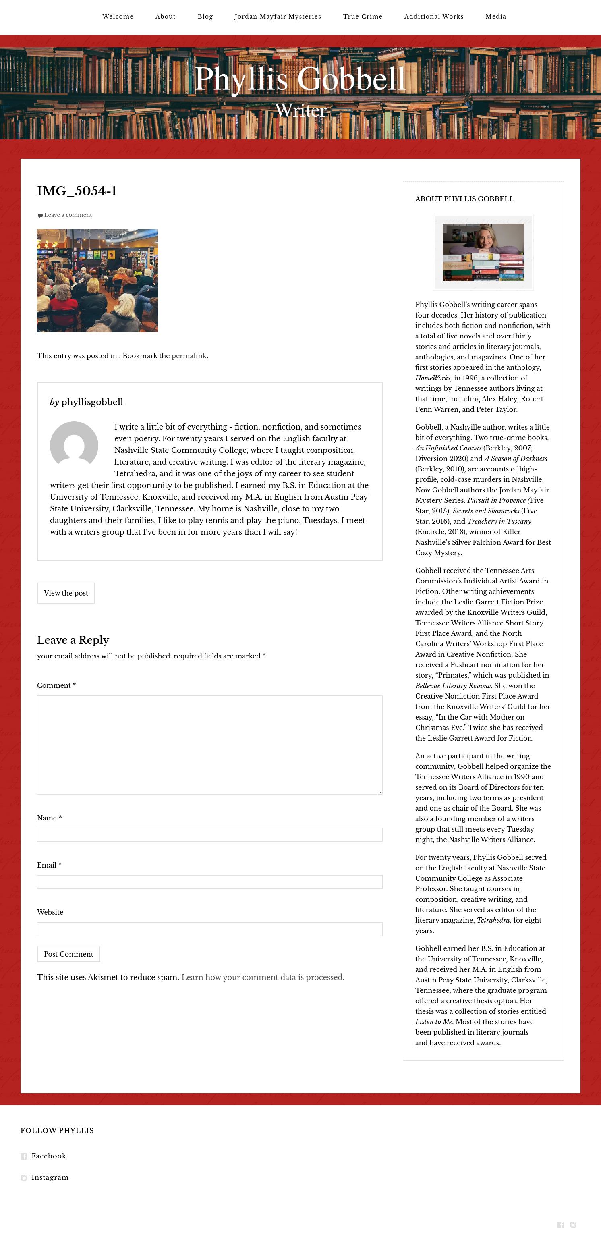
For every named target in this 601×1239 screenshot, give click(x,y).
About (165, 16)
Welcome (117, 16)
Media (496, 16)
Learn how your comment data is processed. (262, 977)
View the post (66, 593)
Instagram (50, 1177)
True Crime (363, 16)
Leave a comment (68, 215)
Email (49, 865)
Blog (205, 16)
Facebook (48, 1156)
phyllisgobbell (92, 402)
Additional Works (434, 16)
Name (49, 818)
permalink (189, 356)
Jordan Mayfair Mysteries (278, 16)
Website (50, 912)
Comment (56, 685)
